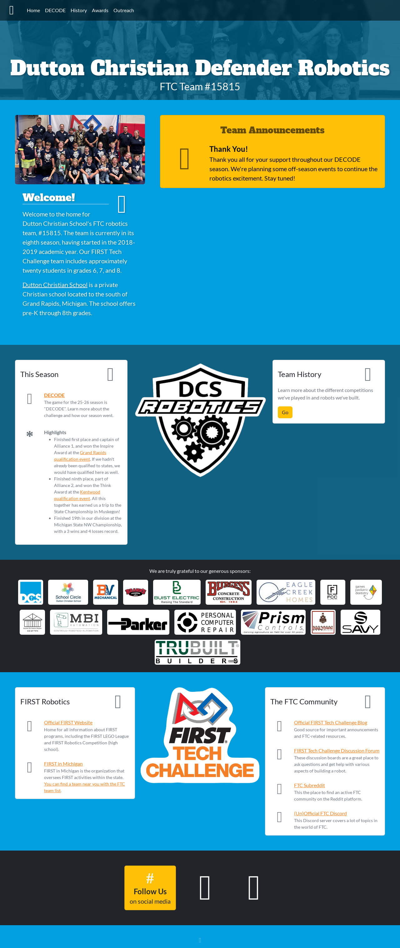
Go (285, 412)
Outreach (123, 10)
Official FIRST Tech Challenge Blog (330, 722)
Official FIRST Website (68, 722)
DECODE (55, 10)
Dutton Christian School (55, 284)
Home (33, 10)
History (79, 10)
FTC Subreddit (309, 785)
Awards (100, 10)
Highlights (55, 432)
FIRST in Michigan (63, 764)
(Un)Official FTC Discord (320, 813)
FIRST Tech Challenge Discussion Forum (336, 750)
